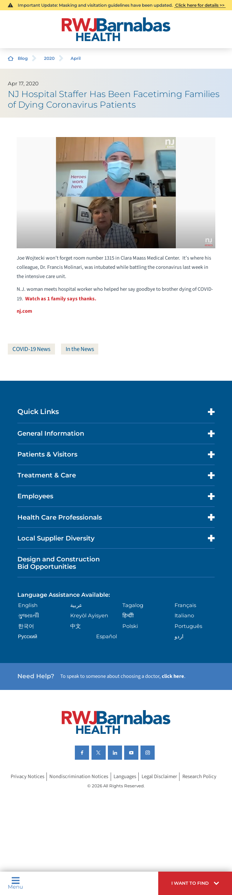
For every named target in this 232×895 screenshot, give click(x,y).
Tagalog (132, 605)
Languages (125, 776)
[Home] (116, 29)
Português (188, 626)
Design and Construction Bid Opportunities (58, 563)
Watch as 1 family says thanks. (60, 298)
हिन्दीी (128, 616)
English (28, 605)
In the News (81, 349)
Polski (130, 626)
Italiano (184, 616)
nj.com (24, 311)
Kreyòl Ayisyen (89, 616)
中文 (75, 626)
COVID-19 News (32, 349)
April (76, 58)
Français (185, 605)
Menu (15, 883)
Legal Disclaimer (159, 776)
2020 (49, 58)
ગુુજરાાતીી (28, 616)
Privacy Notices (27, 776)
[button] (195, 883)
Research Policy (199, 776)
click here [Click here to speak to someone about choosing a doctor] (173, 676)
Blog (23, 58)
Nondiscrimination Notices (78, 776)
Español (106, 636)
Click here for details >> (200, 5)
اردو (179, 636)
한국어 (26, 626)
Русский (28, 636)
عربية (76, 605)
